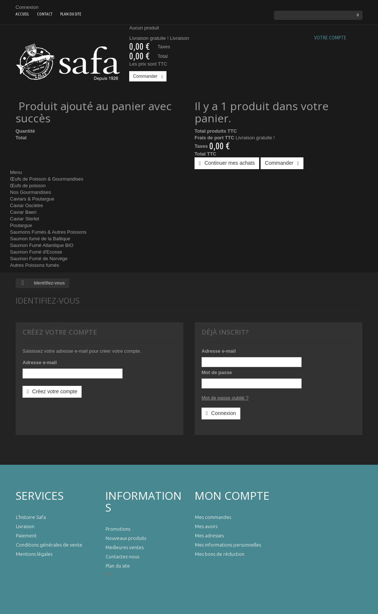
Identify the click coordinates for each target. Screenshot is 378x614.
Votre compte (330, 38)
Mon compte (232, 495)
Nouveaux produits (126, 538)
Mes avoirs (206, 526)
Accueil (22, 14)
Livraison (25, 526)
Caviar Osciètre (26, 205)
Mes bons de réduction (219, 554)
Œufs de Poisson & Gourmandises (46, 179)
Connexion (27, 7)
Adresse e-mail (40, 362)
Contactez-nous (122, 556)
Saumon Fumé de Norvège (39, 258)
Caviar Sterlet (24, 218)
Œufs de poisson (28, 185)
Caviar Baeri (23, 212)
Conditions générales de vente (49, 544)
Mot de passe (217, 372)
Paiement (26, 535)
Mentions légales (34, 554)
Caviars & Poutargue (32, 199)
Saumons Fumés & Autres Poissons (48, 232)
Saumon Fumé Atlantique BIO (41, 245)
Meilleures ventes (125, 547)
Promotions (118, 528)
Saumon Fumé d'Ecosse (36, 252)
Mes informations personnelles (228, 544)
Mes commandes (213, 517)
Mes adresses (209, 535)
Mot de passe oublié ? (225, 398)
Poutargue (21, 225)
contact (44, 14)
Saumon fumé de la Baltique (40, 238)
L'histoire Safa (31, 517)
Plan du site (70, 14)
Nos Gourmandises (30, 192)
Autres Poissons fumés (34, 265)
